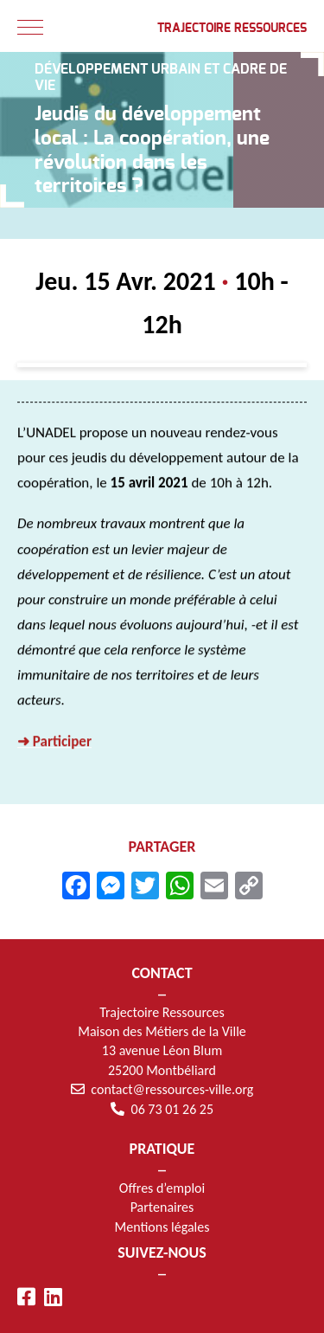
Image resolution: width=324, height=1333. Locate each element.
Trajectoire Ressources (232, 29)
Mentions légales (162, 1227)
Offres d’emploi (162, 1188)
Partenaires (162, 1207)
